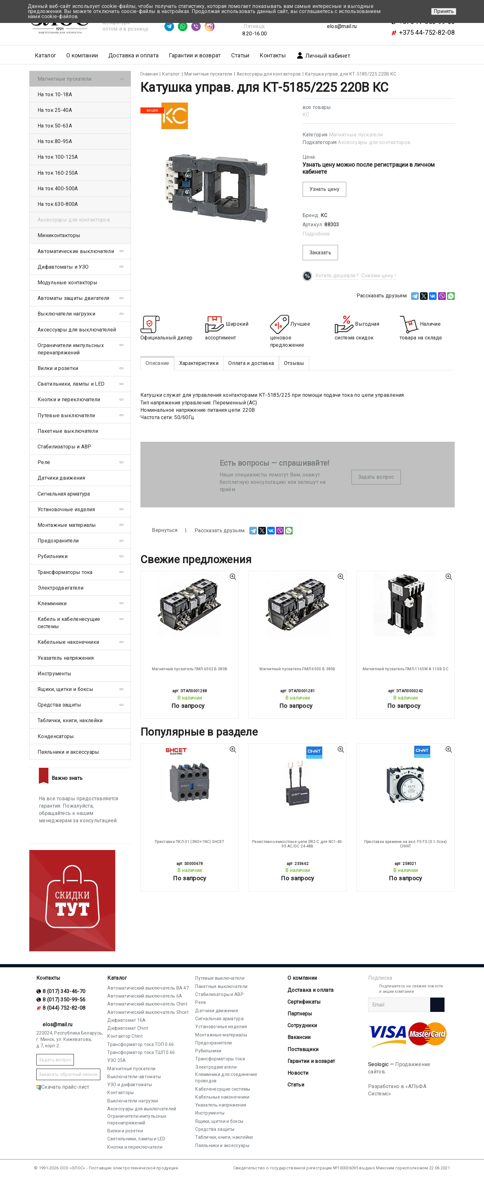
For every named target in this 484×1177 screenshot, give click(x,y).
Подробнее (316, 234)
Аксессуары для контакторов (374, 142)
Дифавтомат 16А (126, 1020)
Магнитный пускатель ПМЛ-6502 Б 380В (190, 669)
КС (306, 115)
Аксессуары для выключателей (77, 330)
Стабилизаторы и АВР (64, 447)
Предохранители (58, 541)
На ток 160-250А (58, 173)
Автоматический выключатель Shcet (148, 1012)
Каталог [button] (45, 55)
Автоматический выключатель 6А (144, 996)
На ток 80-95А (55, 141)
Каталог (117, 978)
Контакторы (120, 1092)
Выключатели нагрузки (66, 314)
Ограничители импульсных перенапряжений (71, 349)
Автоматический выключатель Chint (147, 1003)
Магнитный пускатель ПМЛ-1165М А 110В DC (405, 669)
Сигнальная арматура (64, 494)
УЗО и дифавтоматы (129, 1084)
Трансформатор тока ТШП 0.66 (141, 1052)
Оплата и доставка (251, 363)
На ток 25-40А (55, 110)
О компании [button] (82, 55)
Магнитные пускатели (356, 135)
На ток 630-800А (58, 204)
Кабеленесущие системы (222, 1089)
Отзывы (294, 363)
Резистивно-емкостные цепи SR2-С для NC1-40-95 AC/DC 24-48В (297, 843)
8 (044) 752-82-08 (64, 1008)
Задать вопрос (376, 477)
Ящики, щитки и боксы (65, 689)
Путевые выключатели (66, 415)
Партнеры (300, 1014)
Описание (157, 363)
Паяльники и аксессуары (68, 752)
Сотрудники (302, 1025)
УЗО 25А (116, 1060)
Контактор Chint (125, 1036)
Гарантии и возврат (195, 55)
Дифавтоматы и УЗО (63, 267)
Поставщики (303, 1049)
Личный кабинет (323, 55)
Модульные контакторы (67, 283)
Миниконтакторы (59, 235)
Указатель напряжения (66, 658)
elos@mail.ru (342, 26)
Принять (444, 11)
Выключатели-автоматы (134, 1076)
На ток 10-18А (55, 94)
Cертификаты (304, 1002)
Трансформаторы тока (65, 572)
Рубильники (53, 556)
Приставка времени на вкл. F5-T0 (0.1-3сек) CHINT (405, 843)
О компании (302, 978)
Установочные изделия (66, 509)
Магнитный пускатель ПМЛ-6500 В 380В (298, 669)
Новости (298, 1073)
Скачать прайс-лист (62, 1087)
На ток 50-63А (55, 126)
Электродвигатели (60, 588)
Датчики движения (61, 478)
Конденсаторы (56, 736)
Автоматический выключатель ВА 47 (148, 988)
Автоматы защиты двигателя (74, 298)
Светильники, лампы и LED (71, 384)
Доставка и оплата (133, 55)
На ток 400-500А (58, 188)
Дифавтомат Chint (127, 1028)
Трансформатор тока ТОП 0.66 (140, 1044)
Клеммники (52, 603)
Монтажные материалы (67, 525)
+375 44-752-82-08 (427, 32)
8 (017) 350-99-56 (64, 1000)
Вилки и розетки (58, 368)
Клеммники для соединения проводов (226, 1077)
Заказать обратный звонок (68, 1074)
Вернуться (158, 530)
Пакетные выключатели (68, 431)
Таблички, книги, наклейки (70, 720)
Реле (44, 462)
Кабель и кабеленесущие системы (69, 622)
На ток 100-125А (58, 157)
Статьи (240, 55)
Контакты (273, 55)
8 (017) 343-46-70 (64, 991)
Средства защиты (60, 705)
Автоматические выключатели (76, 251)
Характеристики (198, 363)
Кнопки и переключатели (69, 399)
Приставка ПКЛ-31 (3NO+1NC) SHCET (189, 841)
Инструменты (54, 674)
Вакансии (299, 1037)
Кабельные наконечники (68, 642)
